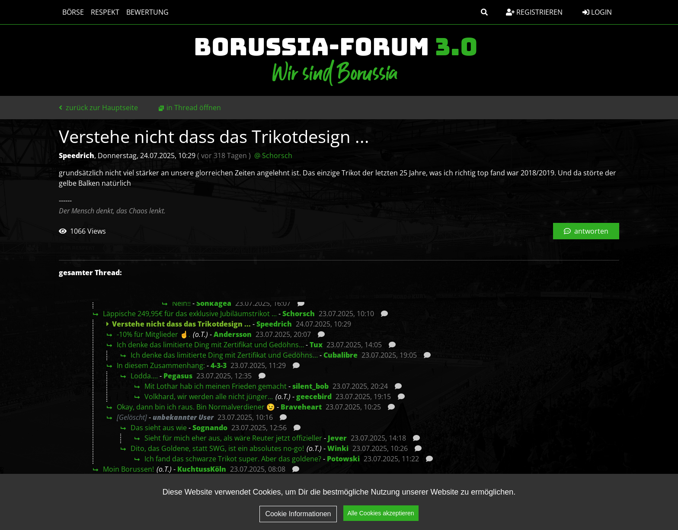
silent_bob (310, 386)
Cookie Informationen (298, 515)
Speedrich (274, 324)
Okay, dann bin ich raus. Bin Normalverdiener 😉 (196, 407)
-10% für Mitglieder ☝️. (153, 334)
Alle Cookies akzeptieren (381, 514)
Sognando (209, 427)
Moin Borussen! (128, 469)
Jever (337, 438)
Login (597, 12)
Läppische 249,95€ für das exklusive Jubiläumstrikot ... (189, 313)
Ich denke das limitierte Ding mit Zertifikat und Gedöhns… (210, 344)
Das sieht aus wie (159, 427)
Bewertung (147, 12)
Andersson (233, 334)
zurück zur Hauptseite (98, 107)
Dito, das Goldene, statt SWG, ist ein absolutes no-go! (217, 448)
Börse (73, 12)
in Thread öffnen (193, 107)
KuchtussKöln (201, 469)
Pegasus (177, 376)
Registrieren (534, 12)
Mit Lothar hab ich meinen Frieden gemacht (215, 386)
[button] (484, 12)
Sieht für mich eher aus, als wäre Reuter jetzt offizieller (233, 438)
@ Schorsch (273, 155)
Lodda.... (144, 376)
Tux (316, 344)
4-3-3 (219, 365)
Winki (338, 448)
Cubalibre (340, 355)
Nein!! (181, 303)
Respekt (105, 12)
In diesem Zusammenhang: (161, 365)
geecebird (314, 396)
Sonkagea (213, 303)
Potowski (343, 458)
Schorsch (298, 313)
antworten (586, 231)
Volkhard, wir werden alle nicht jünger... (209, 396)
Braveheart (301, 407)
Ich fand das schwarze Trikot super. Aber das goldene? (233, 458)
